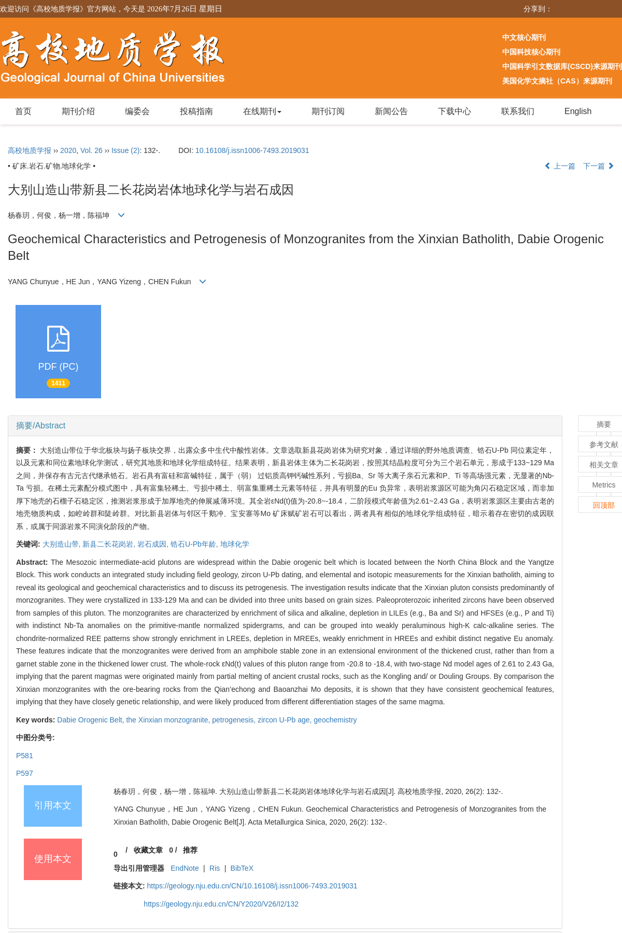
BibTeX (242, 868)
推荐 (190, 850)
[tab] (285, 426)
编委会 (137, 111)
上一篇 (559, 166)
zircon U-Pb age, (286, 720)
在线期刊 (262, 111)
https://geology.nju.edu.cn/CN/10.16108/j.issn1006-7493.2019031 (252, 886)
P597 (24, 773)
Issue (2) (125, 150)
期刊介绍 (78, 111)
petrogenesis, (235, 720)
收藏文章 (148, 850)
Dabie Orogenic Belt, (91, 720)
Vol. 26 (91, 150)
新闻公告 (391, 111)
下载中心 (454, 111)
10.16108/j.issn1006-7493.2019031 (252, 150)
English (577, 111)
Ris (214, 868)
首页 (23, 111)
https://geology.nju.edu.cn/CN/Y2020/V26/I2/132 (221, 904)
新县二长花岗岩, (109, 544)
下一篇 (598, 166)
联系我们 (517, 111)
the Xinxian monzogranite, (169, 720)
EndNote (185, 868)
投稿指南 (196, 111)
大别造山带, (63, 544)
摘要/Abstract (40, 425)
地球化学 (234, 544)
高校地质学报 (29, 150)
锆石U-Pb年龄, (195, 544)
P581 (24, 755)
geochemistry (335, 720)
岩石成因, (154, 544)
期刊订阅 (328, 111)
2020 (68, 150)
